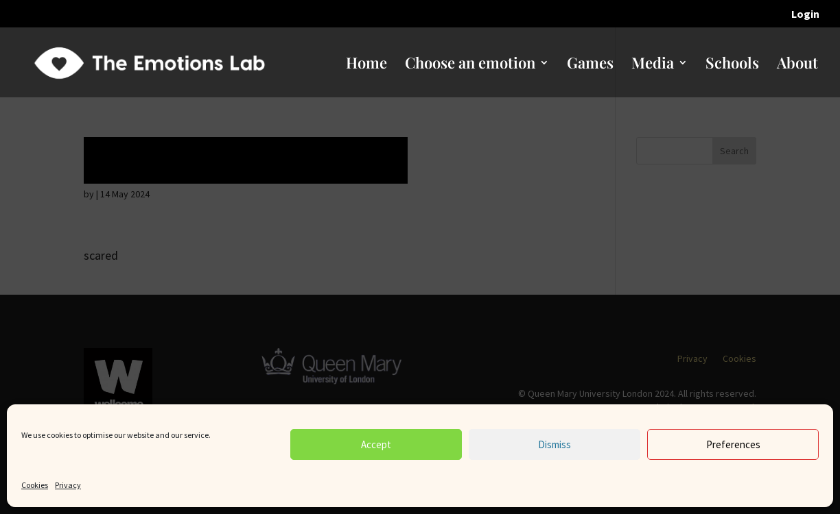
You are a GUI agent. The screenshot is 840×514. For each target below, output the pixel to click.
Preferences (733, 444)
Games (590, 65)
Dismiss (554, 444)
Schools (732, 65)
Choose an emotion (470, 65)
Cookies (34, 485)
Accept (376, 444)
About (797, 65)
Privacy (68, 485)
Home (366, 65)
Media (652, 65)
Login (805, 14)
